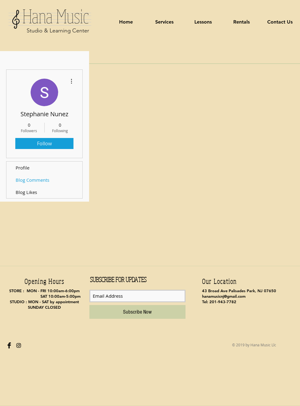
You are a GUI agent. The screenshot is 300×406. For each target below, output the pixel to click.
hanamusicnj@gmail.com (224, 296)
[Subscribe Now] (137, 312)
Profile (22, 168)
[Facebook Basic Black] (9, 345)
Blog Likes (26, 192)
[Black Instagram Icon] (19, 345)
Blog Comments (32, 180)
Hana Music (50, 16)
